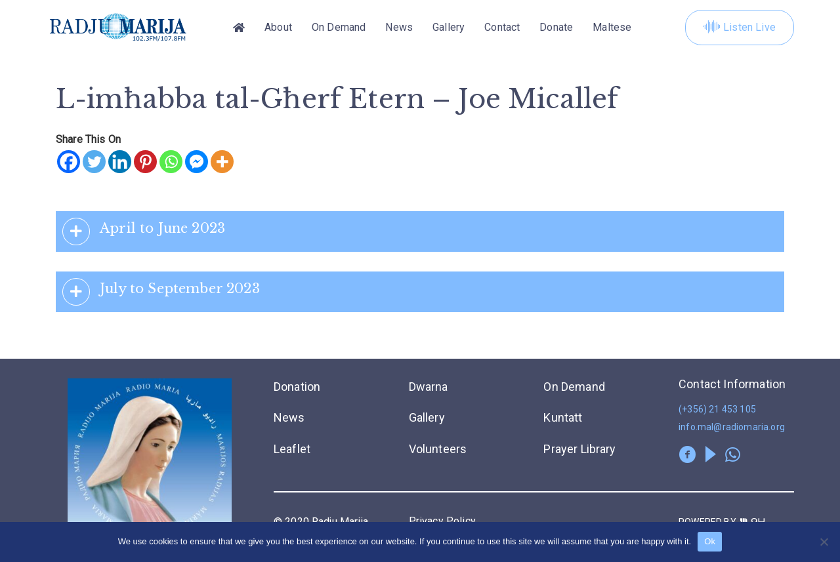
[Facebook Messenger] (196, 161)
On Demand (339, 27)
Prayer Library (579, 449)
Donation (297, 386)
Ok (709, 541)
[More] (222, 161)
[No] (823, 541)
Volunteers (438, 449)
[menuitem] (612, 27)
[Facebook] (68, 161)
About (278, 27)
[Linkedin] (119, 161)
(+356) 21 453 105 (717, 409)
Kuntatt (562, 417)
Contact (502, 27)
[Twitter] (94, 161)
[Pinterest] (145, 161)
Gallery (448, 27)
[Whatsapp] (170, 161)
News (399, 27)
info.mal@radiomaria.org (732, 427)
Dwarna (428, 386)
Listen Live (740, 27)
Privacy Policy (442, 521)
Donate (556, 27)
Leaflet (292, 449)
